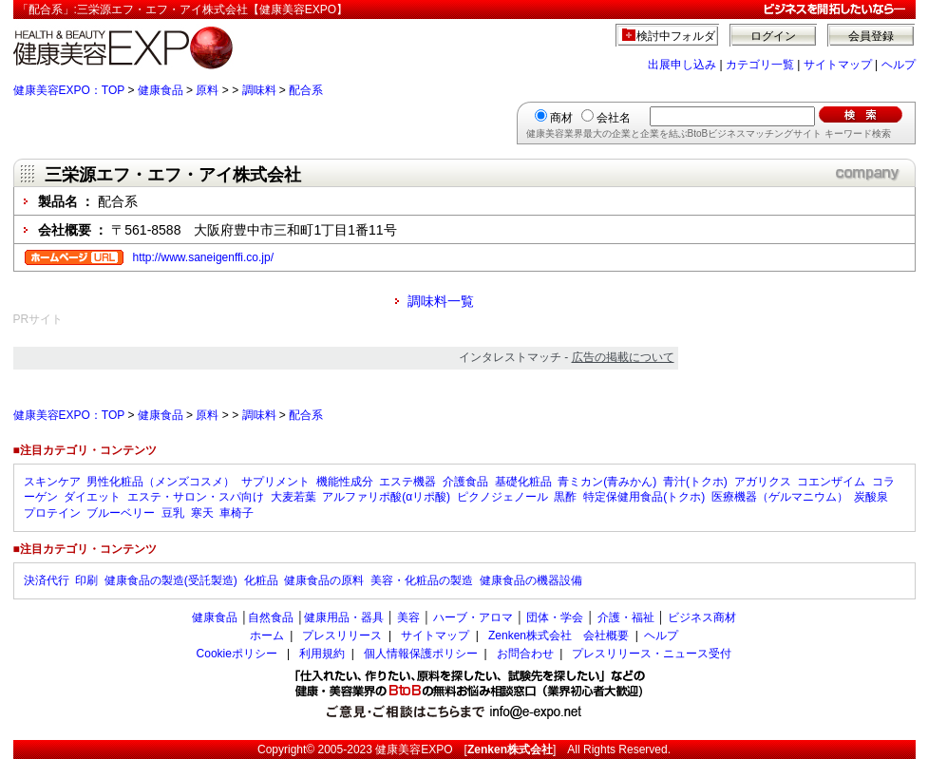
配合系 (306, 90)
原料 (207, 90)
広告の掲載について (623, 357)
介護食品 (465, 481)
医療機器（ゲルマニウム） (779, 496)
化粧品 (261, 580)
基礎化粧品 (523, 481)
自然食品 (271, 617)
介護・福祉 (625, 617)
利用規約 (322, 653)
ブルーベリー (120, 513)
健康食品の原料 (324, 580)
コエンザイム (831, 481)
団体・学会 (554, 617)
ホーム (267, 635)
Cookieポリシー (237, 653)
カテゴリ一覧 (760, 64)
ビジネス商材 (702, 617)
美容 (408, 617)
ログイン (773, 36)
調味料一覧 (440, 301)
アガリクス (762, 481)
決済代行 (46, 580)
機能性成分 (344, 481)
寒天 (202, 513)
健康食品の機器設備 (531, 580)
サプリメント (275, 481)
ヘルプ (898, 64)
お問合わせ (525, 653)
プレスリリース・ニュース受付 (651, 653)
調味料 (259, 90)
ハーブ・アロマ (473, 617)
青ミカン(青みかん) (607, 481)
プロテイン (52, 513)
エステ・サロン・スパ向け (195, 496)
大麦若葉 (293, 496)
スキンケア (52, 481)
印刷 (86, 580)
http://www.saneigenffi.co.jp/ (204, 257)
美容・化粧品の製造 (421, 580)
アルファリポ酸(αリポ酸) (386, 496)
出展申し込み (682, 64)
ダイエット (92, 496)
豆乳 (172, 513)
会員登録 (871, 36)
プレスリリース (342, 635)
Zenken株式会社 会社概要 (558, 635)
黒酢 (565, 496)
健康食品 (160, 90)
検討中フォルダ (675, 36)
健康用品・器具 (344, 617)
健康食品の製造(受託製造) (170, 580)
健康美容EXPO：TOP (69, 90)
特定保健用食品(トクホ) (644, 496)
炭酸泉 (871, 496)
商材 (561, 117)
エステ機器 (407, 481)
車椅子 (236, 513)
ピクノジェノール (502, 496)
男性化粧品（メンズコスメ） (160, 481)
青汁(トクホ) (695, 481)
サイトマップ (838, 64)
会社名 (614, 117)
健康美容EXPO (413, 749)
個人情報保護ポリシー (421, 653)
